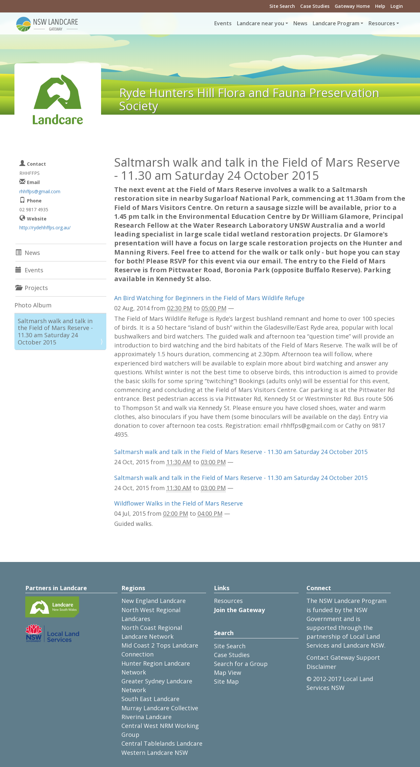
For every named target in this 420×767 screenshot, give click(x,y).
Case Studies (314, 6)
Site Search (282, 6)
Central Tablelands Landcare (161, 743)
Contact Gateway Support (343, 657)
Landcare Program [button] (336, 23)
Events (223, 23)
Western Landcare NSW (154, 753)
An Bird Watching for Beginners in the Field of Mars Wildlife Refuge (209, 298)
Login (396, 6)
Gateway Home (352, 6)
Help (380, 6)
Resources (228, 601)
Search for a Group (241, 664)
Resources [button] (381, 23)
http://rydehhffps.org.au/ (45, 227)
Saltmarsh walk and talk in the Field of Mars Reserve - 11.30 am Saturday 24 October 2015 (241, 452)
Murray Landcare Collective (159, 708)
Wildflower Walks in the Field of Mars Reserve (178, 503)
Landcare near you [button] (260, 23)
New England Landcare (153, 601)
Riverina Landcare (146, 717)
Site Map (226, 681)
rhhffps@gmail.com (39, 191)
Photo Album (33, 305)
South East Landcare (150, 699)
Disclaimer (321, 667)
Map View (227, 672)
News (300, 23)
